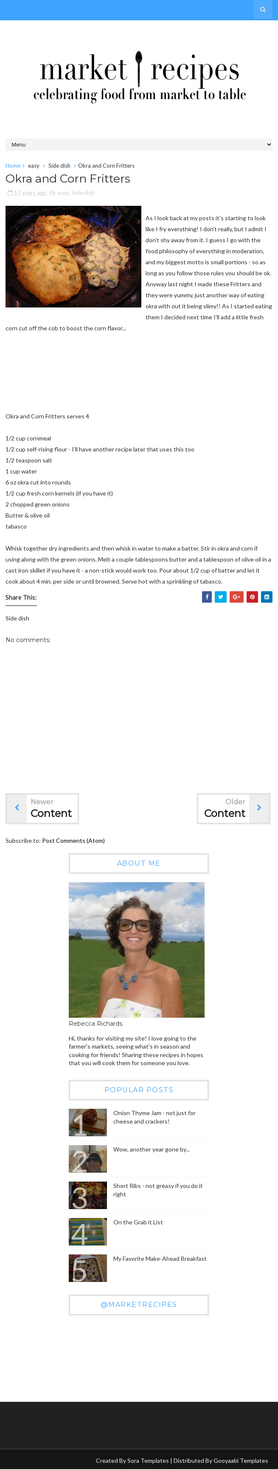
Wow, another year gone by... (151, 1149)
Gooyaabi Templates (240, 1460)
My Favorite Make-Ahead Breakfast (160, 1258)
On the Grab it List (138, 1222)
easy (33, 165)
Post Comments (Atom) (73, 840)
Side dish (59, 165)
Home (13, 165)
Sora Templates (148, 1460)
